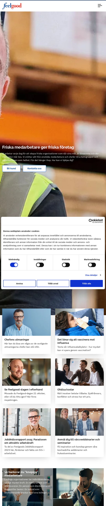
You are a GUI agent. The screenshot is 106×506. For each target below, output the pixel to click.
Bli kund (11, 168)
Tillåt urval (53, 283)
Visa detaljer (91, 275)
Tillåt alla (86, 283)
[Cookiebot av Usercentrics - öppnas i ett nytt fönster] (91, 221)
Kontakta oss (34, 168)
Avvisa (19, 283)
